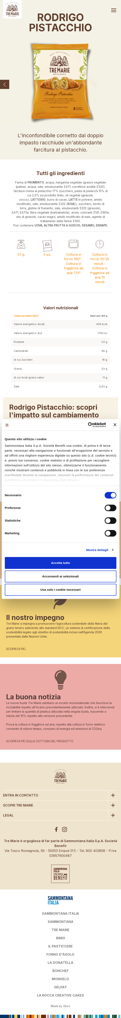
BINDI (60, 938)
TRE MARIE (60, 930)
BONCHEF (60, 971)
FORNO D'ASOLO (60, 954)
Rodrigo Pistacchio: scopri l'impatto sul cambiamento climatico (54, 415)
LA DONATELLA (60, 963)
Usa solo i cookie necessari (60, 589)
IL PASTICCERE (60, 946)
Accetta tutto (60, 563)
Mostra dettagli (97, 550)
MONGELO (60, 979)
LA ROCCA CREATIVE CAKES (60, 995)
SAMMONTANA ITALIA (60, 913)
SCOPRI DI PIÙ (15, 649)
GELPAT (60, 987)
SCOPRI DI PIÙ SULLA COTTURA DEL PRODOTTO (39, 741)
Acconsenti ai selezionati (60, 576)
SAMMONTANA (60, 922)
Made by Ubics (60, 1006)
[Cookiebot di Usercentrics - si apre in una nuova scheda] (88, 424)
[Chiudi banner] (114, 424)
